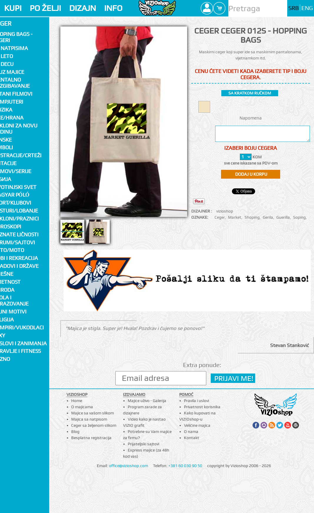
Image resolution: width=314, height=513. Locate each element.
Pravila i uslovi (196, 400)
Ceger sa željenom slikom (93, 425)
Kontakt (191, 437)
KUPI (12, 8)
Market (234, 217)
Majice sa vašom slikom (92, 413)
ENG (307, 8)
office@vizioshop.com (128, 465)
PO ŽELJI (45, 8)
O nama (191, 431)
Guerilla (283, 217)
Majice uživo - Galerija (147, 400)
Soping (299, 217)
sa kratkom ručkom (249, 93)
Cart (219, 8)
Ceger (220, 217)
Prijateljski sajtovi (143, 443)
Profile (207, 8)
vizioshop (224, 211)
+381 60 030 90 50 (185, 465)
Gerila (268, 217)
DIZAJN (82, 8)
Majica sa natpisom (89, 419)
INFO (113, 8)
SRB (293, 8)
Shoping (252, 217)
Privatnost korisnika (202, 406)
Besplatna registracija (91, 437)
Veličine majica (197, 425)
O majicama (82, 406)
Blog (75, 431)
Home (76, 400)
